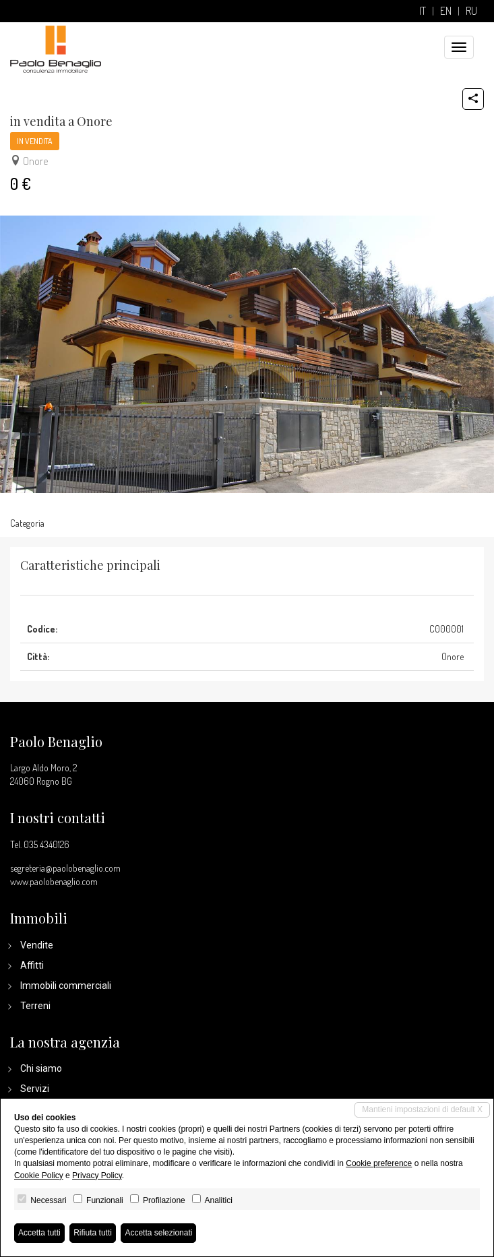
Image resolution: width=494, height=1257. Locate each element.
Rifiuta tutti (92, 1232)
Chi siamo (41, 1068)
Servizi (34, 1088)
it (422, 11)
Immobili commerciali (65, 985)
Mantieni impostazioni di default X (422, 1109)
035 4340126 (46, 844)
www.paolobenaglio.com (54, 881)
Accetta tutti (39, 1232)
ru (471, 11)
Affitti (32, 965)
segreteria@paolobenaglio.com (65, 868)
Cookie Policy (38, 1175)
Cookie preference (379, 1163)
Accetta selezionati (158, 1232)
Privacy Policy (97, 1175)
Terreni (35, 1005)
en (446, 11)
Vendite (36, 945)
